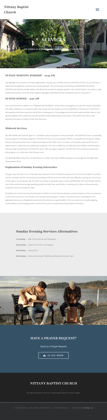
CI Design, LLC (88, 408)
